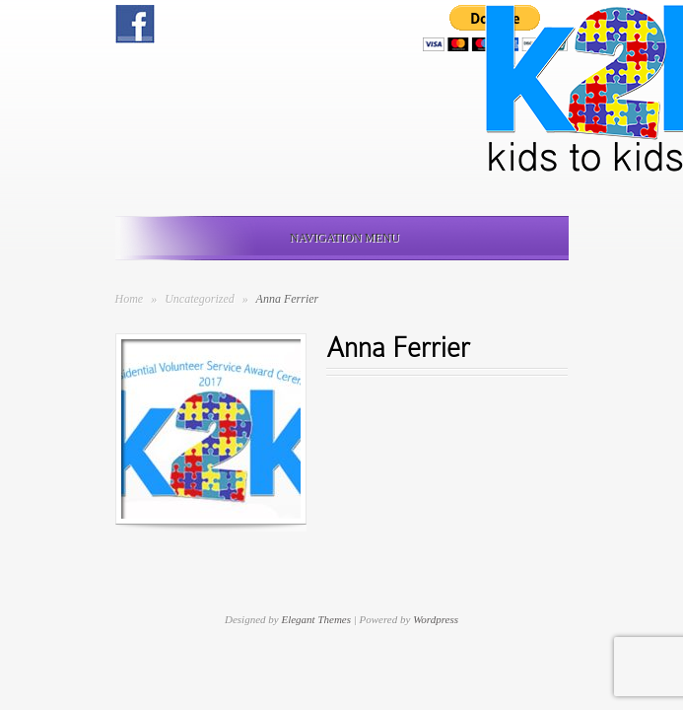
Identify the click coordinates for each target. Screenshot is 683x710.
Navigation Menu (338, 238)
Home (129, 299)
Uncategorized (201, 299)
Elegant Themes (316, 619)
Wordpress (435, 619)
